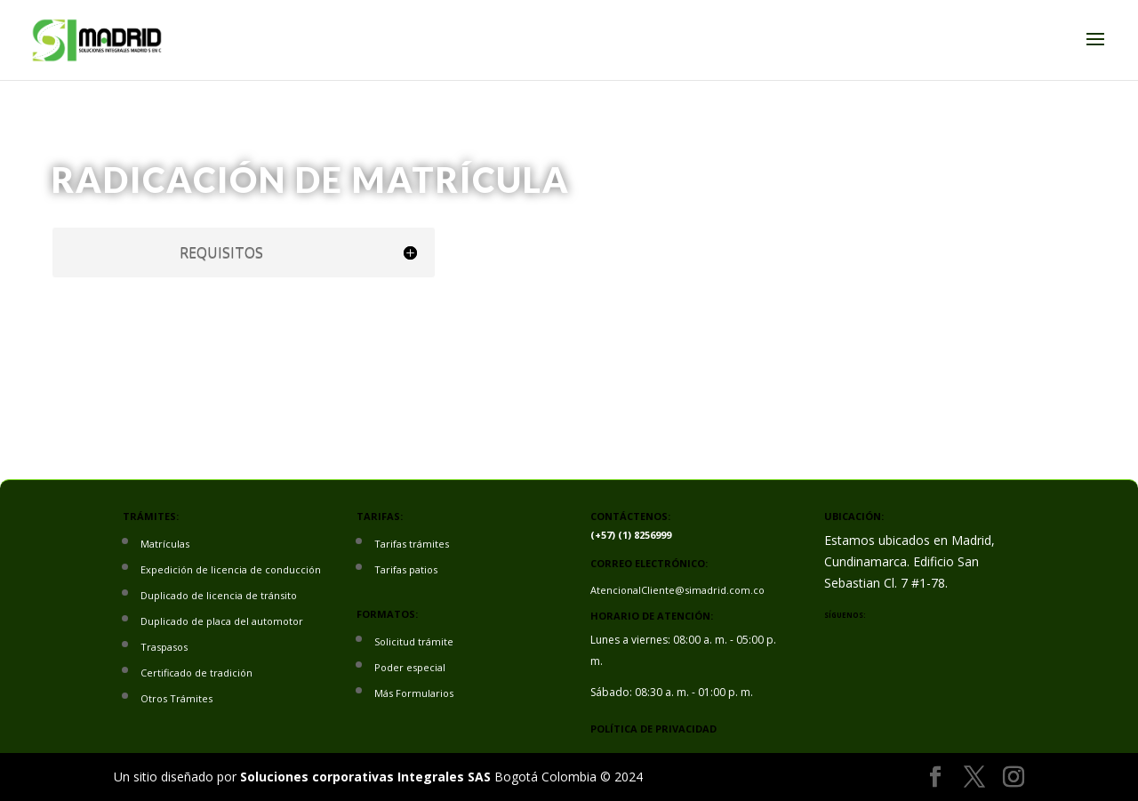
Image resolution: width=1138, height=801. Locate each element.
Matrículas (164, 543)
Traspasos (164, 646)
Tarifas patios (405, 569)
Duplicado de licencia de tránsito (218, 595)
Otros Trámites (176, 698)
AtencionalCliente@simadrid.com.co (677, 590)
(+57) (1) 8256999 (630, 534)
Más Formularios (413, 693)
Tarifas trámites (411, 543)
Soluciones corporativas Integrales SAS (365, 776)
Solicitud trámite (413, 641)
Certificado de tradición (196, 672)
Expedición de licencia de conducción (230, 569)
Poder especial (409, 667)
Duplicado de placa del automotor (221, 621)
